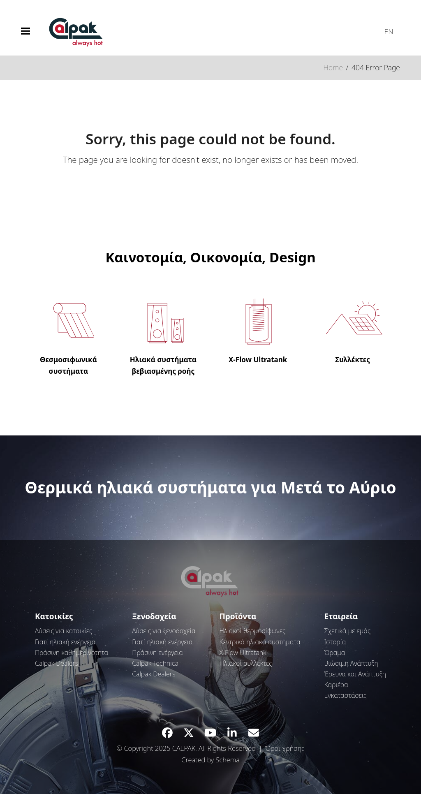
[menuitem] (384, 29)
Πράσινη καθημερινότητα (71, 652)
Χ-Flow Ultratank (243, 652)
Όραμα (334, 652)
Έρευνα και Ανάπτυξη (355, 673)
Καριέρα (336, 684)
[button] (25, 31)
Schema (227, 759)
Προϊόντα (238, 616)
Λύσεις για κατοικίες (63, 630)
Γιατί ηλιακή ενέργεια (65, 641)
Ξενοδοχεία (154, 616)
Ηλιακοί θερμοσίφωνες (252, 630)
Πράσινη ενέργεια (157, 652)
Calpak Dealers (56, 663)
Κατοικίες (54, 616)
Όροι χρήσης (285, 748)
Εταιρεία (341, 616)
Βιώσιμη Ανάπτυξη (351, 663)
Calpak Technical (156, 663)
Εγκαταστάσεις (345, 695)
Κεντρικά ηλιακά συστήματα (260, 641)
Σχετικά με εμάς (347, 630)
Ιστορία (335, 641)
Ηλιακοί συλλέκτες (246, 663)
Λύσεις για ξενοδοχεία (164, 630)
